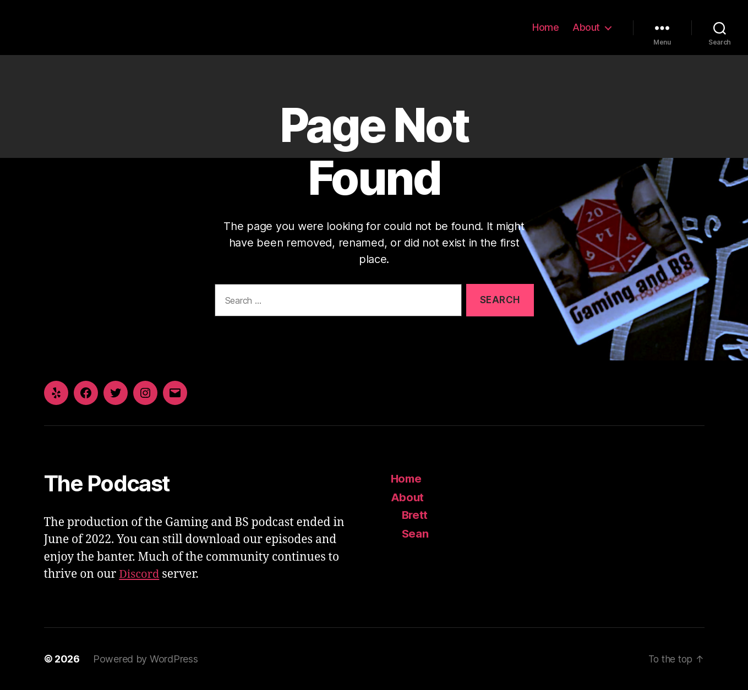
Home (545, 27)
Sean (415, 533)
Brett (415, 515)
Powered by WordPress (145, 659)
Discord (140, 574)
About (586, 27)
